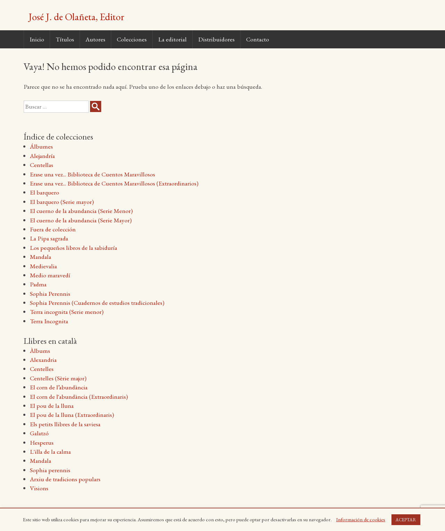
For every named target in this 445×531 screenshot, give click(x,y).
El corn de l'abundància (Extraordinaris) (79, 397)
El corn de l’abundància (59, 387)
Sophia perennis (50, 470)
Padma (38, 284)
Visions (39, 488)
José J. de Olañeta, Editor (76, 16)
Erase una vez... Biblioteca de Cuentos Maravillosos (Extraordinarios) (114, 183)
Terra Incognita (49, 321)
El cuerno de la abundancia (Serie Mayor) (81, 220)
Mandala (40, 257)
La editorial (172, 39)
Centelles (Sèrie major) (58, 378)
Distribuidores (216, 39)
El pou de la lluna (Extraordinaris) (72, 415)
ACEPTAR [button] (406, 520)
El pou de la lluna (52, 406)
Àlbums (40, 351)
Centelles (42, 369)
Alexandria (43, 360)
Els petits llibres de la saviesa (65, 424)
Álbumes (41, 146)
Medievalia (43, 266)
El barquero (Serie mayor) (62, 202)
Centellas (41, 165)
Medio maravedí (50, 275)
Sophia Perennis (50, 294)
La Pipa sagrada (49, 238)
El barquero (44, 192)
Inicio (37, 39)
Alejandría (42, 156)
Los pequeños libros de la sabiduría (73, 248)
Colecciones (132, 39)
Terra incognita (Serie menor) (67, 312)
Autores (95, 39)
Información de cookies (360, 519)
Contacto (257, 39)
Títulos (65, 39)
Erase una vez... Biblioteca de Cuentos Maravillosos (92, 174)
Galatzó (39, 433)
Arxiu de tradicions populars (65, 479)
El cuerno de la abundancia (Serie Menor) (81, 211)
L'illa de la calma (50, 451)
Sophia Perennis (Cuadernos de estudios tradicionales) (97, 303)
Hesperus (42, 442)
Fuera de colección (53, 229)
